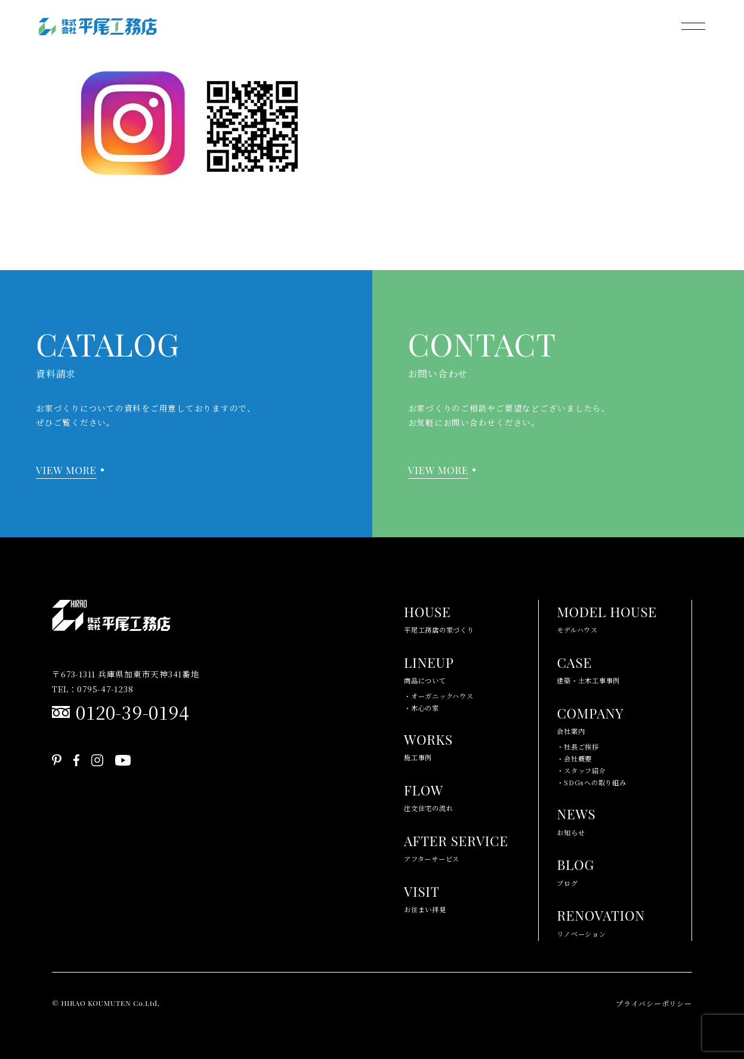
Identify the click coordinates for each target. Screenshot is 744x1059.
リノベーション (600, 921)
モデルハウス (606, 617)
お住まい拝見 (425, 897)
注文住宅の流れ (428, 795)
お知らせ (576, 819)
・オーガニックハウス (439, 696)
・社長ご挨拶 (578, 746)
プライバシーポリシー (654, 1003)
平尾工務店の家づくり (439, 617)
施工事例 (428, 745)
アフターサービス (456, 846)
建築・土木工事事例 (588, 668)
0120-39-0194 (132, 712)
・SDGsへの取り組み (591, 782)
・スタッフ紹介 (581, 770)
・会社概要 (574, 758)
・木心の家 (421, 708)
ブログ (575, 870)
